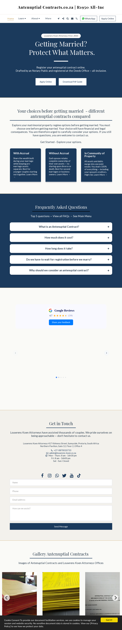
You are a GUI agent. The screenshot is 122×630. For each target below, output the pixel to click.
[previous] (7, 599)
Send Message (61, 528)
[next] (115, 599)
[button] (22, 18)
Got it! (109, 619)
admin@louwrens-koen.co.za (61, 454)
